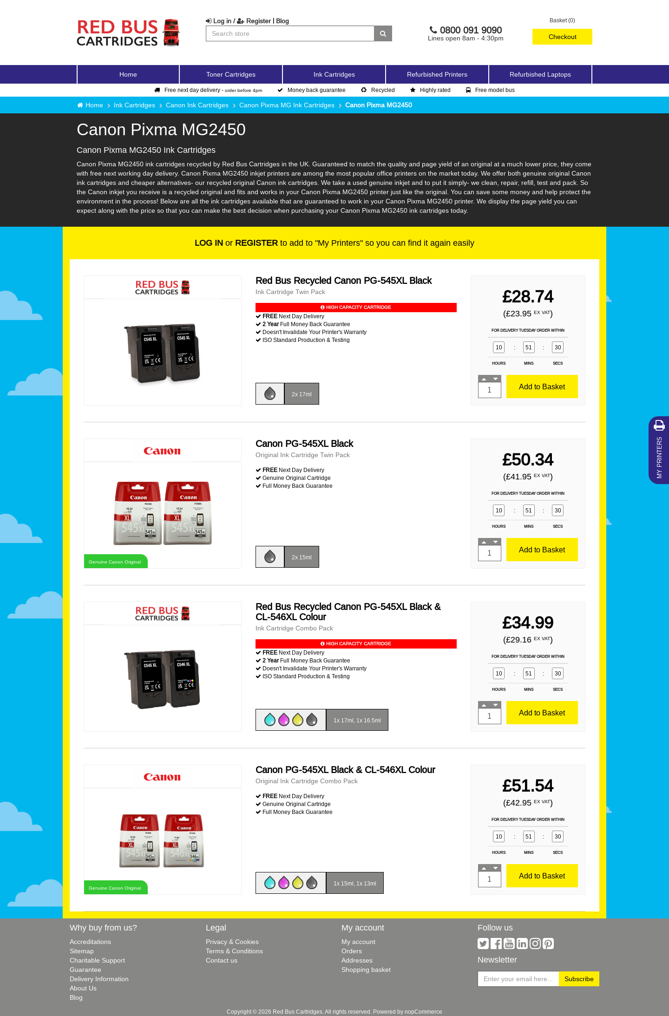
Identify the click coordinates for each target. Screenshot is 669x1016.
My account (358, 941)
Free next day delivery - (208, 89)
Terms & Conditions (234, 951)
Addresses (357, 960)
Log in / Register (238, 21)
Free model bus (490, 89)
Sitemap (82, 951)
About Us (83, 988)
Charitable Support (97, 960)
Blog (282, 21)
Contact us (221, 960)
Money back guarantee (311, 89)
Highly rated (430, 89)
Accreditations (90, 941)
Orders (351, 951)
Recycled (378, 89)
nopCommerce (423, 1011)
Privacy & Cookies (232, 941)
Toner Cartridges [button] (231, 74)
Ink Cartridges (134, 105)
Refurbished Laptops (540, 74)
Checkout (563, 36)
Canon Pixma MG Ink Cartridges (286, 105)
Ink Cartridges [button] (334, 74)
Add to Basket (542, 386)
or (236, 243)
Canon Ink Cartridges (197, 105)
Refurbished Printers (437, 74)
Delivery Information (99, 979)
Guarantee (85, 969)
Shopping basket (366, 969)
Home (128, 74)
